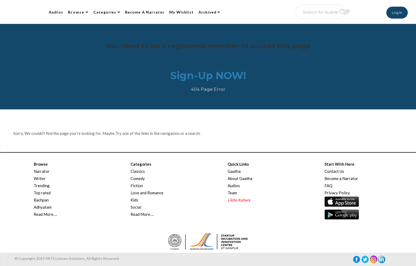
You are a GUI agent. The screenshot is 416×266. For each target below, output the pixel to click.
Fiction (137, 185)
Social (136, 207)
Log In (397, 12)
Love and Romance (147, 192)
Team (232, 192)
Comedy (138, 178)
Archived (209, 12)
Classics (138, 171)
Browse (78, 12)
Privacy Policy (337, 192)
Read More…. (45, 214)
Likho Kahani (239, 200)
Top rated (42, 192)
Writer (40, 178)
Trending (42, 185)
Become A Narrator (145, 12)
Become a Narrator (341, 178)
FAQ (328, 185)
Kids (134, 200)
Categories (106, 12)
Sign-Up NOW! (208, 75)
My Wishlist (181, 12)
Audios (56, 12)
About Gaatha (240, 178)
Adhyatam (42, 207)
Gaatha (234, 171)
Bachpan (41, 200)
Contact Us (334, 171)
